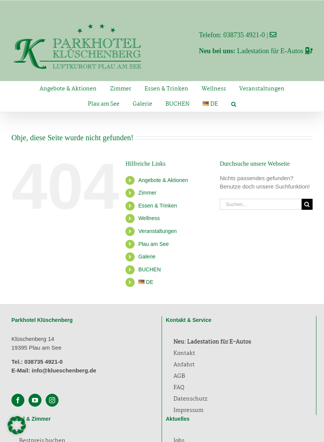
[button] (234, 104)
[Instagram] (52, 400)
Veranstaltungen (157, 231)
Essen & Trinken (157, 206)
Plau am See (153, 244)
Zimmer (147, 193)
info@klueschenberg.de (64, 370)
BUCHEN (149, 269)
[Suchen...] (261, 204)
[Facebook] (17, 400)
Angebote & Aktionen (163, 180)
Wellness (149, 218)
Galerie (147, 256)
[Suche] (307, 204)
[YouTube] (35, 400)
